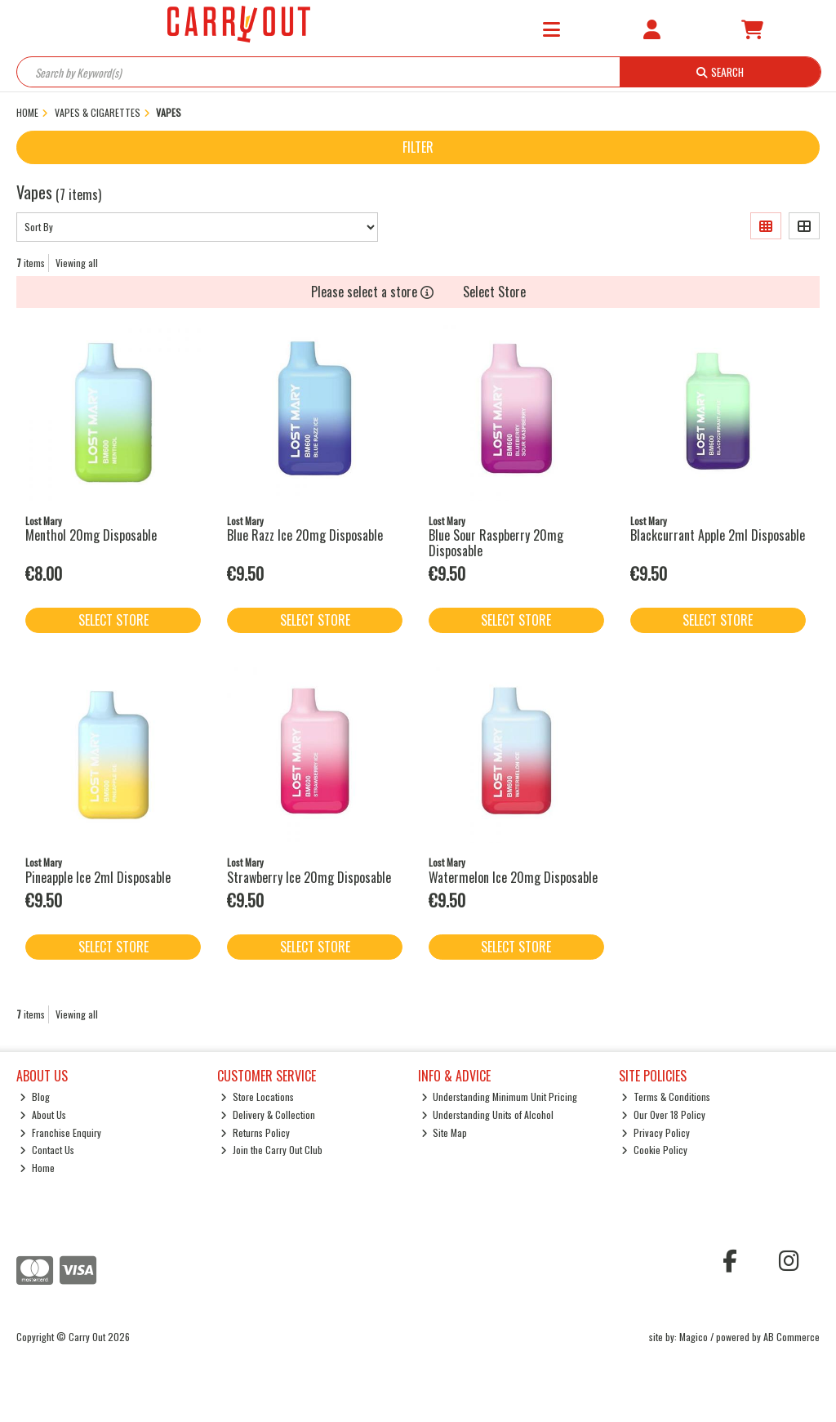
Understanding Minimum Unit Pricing (499, 1096)
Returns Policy (255, 1132)
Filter (418, 147)
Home (37, 1168)
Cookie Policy (654, 1150)
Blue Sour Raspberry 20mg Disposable (496, 542)
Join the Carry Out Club (271, 1150)
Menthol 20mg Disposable (91, 535)
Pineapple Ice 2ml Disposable (98, 877)
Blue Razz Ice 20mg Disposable (305, 535)
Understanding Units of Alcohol (487, 1114)
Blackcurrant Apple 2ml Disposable (717, 535)
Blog (35, 1096)
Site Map (444, 1132)
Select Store (494, 291)
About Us (43, 1114)
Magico (693, 1337)
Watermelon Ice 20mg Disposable (513, 877)
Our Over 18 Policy (663, 1114)
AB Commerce (791, 1337)
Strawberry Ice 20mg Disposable (309, 877)
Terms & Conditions (665, 1096)
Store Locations (257, 1096)
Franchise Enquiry (60, 1132)
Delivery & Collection (267, 1114)
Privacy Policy (655, 1132)
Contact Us (47, 1150)
